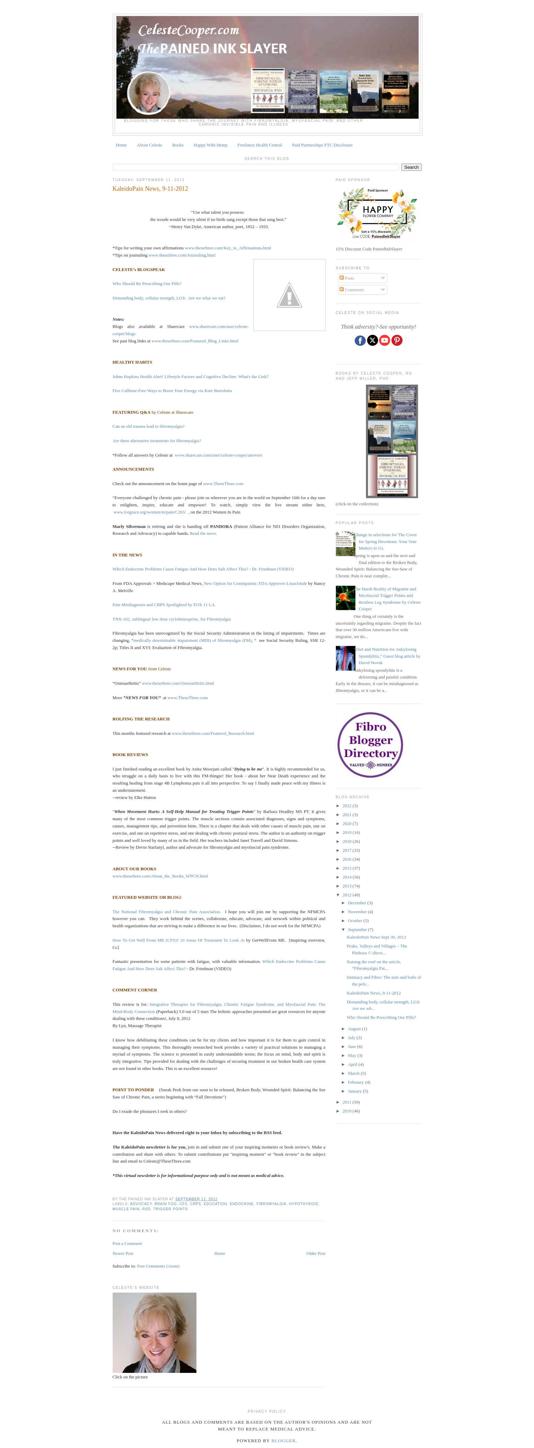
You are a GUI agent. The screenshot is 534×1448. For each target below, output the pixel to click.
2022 (348, 805)
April (353, 1064)
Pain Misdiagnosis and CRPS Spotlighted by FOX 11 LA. (164, 604)
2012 (348, 894)
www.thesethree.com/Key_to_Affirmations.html (228, 247)
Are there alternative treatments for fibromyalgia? (157, 440)
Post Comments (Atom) (158, 1266)
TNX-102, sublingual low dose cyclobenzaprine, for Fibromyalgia (172, 619)
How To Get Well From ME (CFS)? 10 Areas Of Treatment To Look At (179, 940)
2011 (348, 1102)
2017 (348, 850)
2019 (348, 832)
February (356, 1082)
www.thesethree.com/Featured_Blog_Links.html (194, 340)
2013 (348, 885)
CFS (184, 1204)
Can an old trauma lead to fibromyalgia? (149, 426)
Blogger (284, 1440)
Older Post (315, 1253)
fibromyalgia (271, 1204)
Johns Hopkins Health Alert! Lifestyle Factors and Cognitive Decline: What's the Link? (191, 376)
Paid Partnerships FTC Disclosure (322, 145)
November (358, 911)
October (355, 920)
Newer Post (123, 1253)
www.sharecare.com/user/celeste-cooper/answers (218, 455)
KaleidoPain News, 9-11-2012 (150, 188)
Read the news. (203, 533)
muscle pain (126, 1209)
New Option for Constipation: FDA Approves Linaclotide (256, 583)
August (355, 1028)
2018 (348, 841)
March (354, 1073)
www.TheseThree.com (223, 483)
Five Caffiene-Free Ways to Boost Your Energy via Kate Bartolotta (173, 390)
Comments (352, 289)
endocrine (242, 1204)
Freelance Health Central (259, 145)
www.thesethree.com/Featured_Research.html (213, 733)
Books (178, 145)
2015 (348, 868)
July (352, 1037)
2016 (348, 859)
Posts (347, 278)
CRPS (195, 1204)
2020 (348, 823)
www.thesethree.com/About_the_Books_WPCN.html (160, 876)
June (352, 1046)
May (352, 1055)
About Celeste (149, 145)
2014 (348, 877)
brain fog (166, 1204)
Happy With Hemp (210, 145)
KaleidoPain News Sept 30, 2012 (376, 937)
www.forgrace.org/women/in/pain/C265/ (150, 512)
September (358, 929)
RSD (146, 1209)
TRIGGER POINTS (170, 1209)
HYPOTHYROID (303, 1204)
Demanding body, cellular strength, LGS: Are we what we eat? (169, 298)
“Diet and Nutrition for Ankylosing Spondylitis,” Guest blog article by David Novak (387, 656)
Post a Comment (127, 1243)
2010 (348, 1111)
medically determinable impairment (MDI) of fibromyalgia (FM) (192, 640)
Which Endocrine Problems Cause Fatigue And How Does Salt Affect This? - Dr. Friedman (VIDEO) (203, 569)
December (357, 902)
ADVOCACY (141, 1204)
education (215, 1204)
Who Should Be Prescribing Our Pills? (147, 283)
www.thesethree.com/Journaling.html (182, 255)
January (355, 1091)
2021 (348, 814)
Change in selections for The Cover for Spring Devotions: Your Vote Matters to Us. (385, 541)
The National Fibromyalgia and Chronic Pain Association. (167, 911)
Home (121, 145)
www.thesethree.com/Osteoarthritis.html (178, 683)
